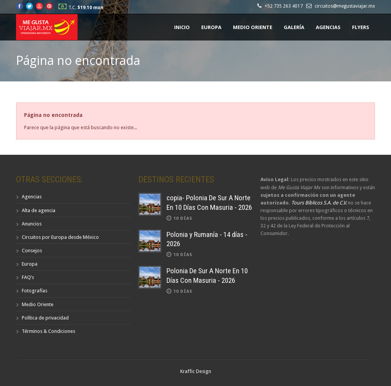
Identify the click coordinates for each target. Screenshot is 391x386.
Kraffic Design (195, 371)
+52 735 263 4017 (285, 6)
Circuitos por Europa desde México (60, 237)
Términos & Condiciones (48, 331)
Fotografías (34, 291)
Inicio (182, 27)
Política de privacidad (45, 318)
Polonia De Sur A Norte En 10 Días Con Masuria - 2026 (207, 275)
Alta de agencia (38, 210)
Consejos (32, 250)
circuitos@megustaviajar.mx (345, 6)
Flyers (360, 27)
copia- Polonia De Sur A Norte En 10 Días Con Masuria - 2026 (209, 202)
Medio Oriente (252, 27)
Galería (294, 27)
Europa (211, 27)
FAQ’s (28, 277)
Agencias (328, 27)
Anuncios (32, 224)
